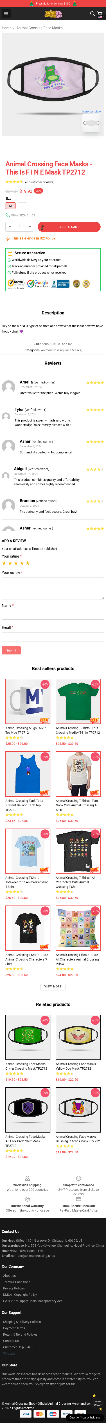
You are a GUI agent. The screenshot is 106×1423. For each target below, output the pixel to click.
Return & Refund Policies (20, 1334)
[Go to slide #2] (65, 145)
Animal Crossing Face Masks (39, 28)
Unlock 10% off (97, 1403)
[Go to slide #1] (41, 145)
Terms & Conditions (16, 1282)
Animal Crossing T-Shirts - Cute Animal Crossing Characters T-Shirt (26, 959)
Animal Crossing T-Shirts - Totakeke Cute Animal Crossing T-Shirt (27, 882)
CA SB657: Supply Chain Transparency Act (32, 1301)
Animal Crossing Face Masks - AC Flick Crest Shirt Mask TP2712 (26, 1141)
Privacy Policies (14, 1288)
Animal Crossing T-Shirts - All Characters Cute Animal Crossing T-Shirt (75, 882)
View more (53, 986)
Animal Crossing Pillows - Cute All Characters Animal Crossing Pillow (77, 959)
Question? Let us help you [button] (85, 1417)
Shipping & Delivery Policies (22, 1322)
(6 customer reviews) (39, 182)
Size (8, 198)
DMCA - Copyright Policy (20, 1294)
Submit (11, 650)
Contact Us (11, 1341)
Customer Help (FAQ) (18, 1347)
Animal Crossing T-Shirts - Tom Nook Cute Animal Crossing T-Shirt (77, 805)
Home (6, 28)
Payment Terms (14, 1328)
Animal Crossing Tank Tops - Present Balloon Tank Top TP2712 (25, 805)
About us (9, 1275)
